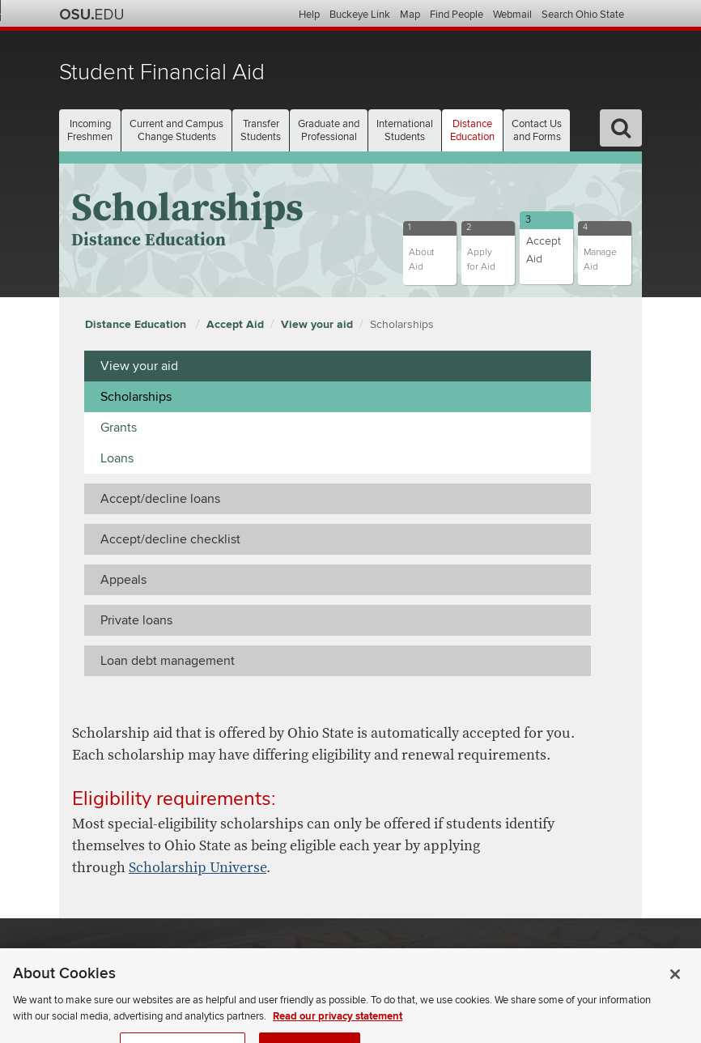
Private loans (136, 620)
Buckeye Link (359, 14)
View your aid (317, 324)
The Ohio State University (91, 14)
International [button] (404, 130)
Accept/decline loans (160, 499)
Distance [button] (472, 130)
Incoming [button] (90, 130)
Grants (118, 427)
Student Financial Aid (162, 72)
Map (410, 14)
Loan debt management (167, 661)
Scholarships (402, 324)
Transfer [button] (260, 130)
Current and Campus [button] (176, 130)
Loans (117, 458)
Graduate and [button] (328, 130)
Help (309, 14)
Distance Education (137, 324)
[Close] (675, 993)
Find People (456, 14)
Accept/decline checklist (170, 539)
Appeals (123, 580)
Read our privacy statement (337, 1034)
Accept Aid (235, 324)
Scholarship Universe (197, 867)
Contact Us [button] (537, 130)
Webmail (512, 14)
